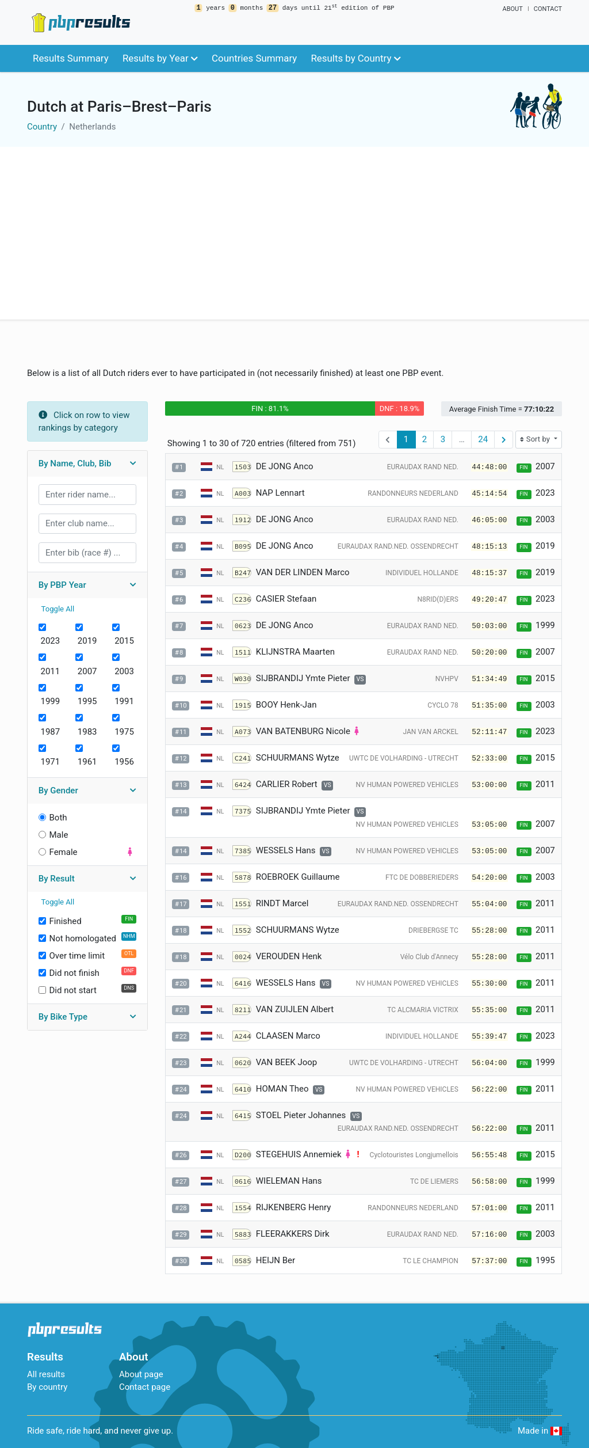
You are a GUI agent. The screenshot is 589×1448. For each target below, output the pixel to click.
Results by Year (160, 58)
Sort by (536, 439)
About (512, 9)
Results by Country (355, 58)
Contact (548, 9)
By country (47, 1387)
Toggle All (58, 609)
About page (141, 1374)
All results (46, 1374)
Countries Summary (254, 58)
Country (42, 126)
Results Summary (71, 58)
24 (483, 439)
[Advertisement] (294, 233)
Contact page (144, 1387)
